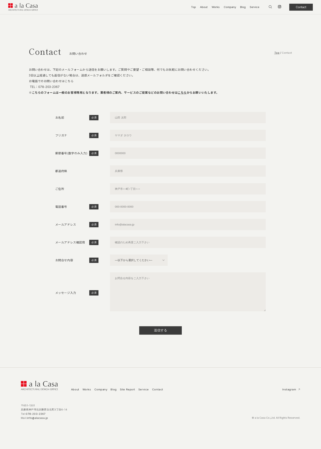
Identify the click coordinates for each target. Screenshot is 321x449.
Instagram (289, 395)
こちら (182, 92)
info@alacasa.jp (37, 424)
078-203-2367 (49, 87)
